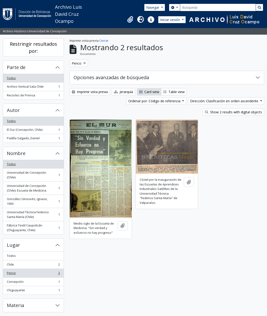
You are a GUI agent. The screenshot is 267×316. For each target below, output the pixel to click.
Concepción (33, 282)
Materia (15, 305)
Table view (174, 92)
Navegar (153, 7)
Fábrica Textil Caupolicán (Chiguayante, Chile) (33, 227)
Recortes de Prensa (33, 96)
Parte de (16, 67)
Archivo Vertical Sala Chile (33, 87)
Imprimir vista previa (90, 92)
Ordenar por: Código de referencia (154, 101)
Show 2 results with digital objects (233, 112)
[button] (130, 19)
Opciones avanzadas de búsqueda (111, 77)
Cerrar (103, 40)
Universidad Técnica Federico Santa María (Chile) (33, 214)
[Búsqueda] (218, 7)
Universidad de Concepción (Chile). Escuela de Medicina (33, 188)
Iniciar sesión (170, 19)
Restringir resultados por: (33, 47)
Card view (149, 92)
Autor (13, 110)
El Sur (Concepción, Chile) (33, 130)
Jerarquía (123, 92)
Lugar (13, 245)
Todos (11, 78)
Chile (33, 265)
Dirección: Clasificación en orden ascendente (224, 101)
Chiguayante (33, 291)
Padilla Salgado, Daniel (33, 139)
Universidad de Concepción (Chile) (33, 174)
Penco (33, 274)
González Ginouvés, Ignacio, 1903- (33, 201)
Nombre (16, 153)
